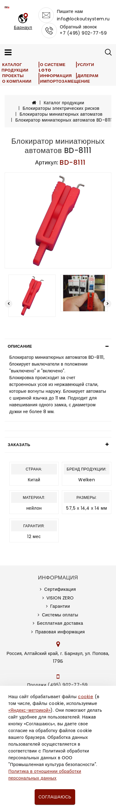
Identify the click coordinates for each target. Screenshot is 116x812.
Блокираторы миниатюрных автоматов (60, 114)
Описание (20, 346)
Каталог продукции (15, 67)
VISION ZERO (60, 598)
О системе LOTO (52, 67)
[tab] (58, 346)
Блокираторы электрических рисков (61, 108)
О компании (17, 81)
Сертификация (60, 589)
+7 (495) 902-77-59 (83, 33)
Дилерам (87, 76)
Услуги (85, 65)
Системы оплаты (60, 615)
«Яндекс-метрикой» (29, 710)
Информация (56, 76)
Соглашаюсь (54, 797)
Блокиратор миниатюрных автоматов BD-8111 (63, 120)
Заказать (19, 445)
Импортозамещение (65, 81)
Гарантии (60, 606)
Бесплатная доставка (60, 623)
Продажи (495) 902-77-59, (58, 685)
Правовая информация (60, 632)
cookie (85, 697)
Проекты (13, 76)
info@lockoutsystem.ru (83, 19)
